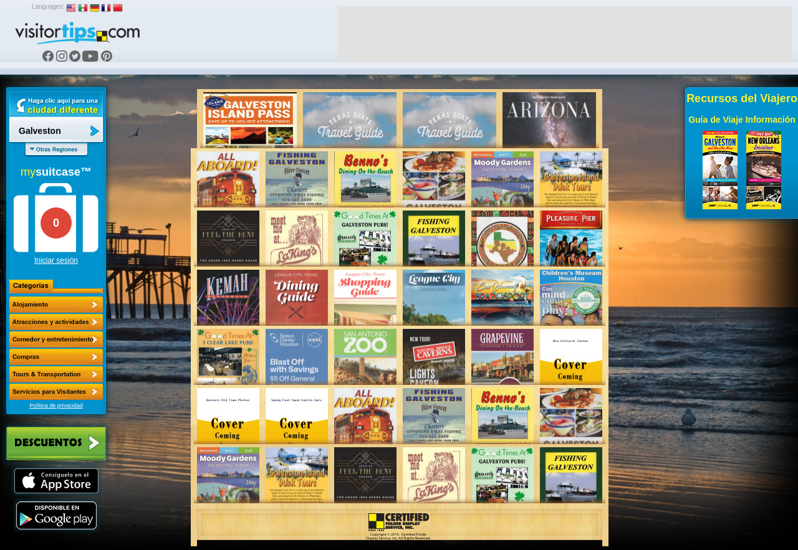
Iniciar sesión (56, 260)
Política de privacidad (56, 405)
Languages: (48, 6)
